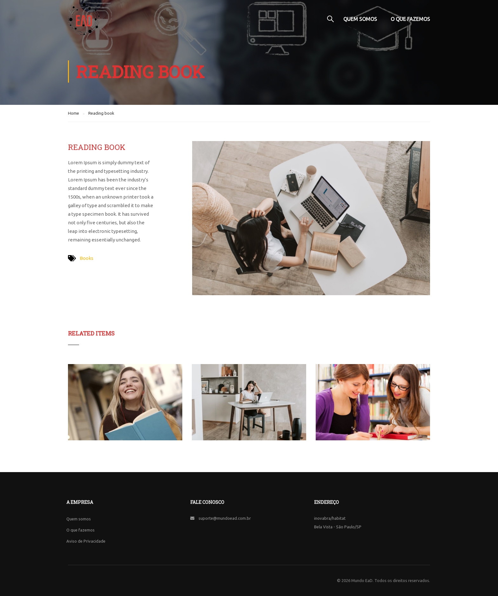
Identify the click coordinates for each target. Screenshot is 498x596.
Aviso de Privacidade (85, 541)
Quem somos (360, 19)
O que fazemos (410, 19)
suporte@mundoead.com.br (225, 518)
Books (86, 258)
